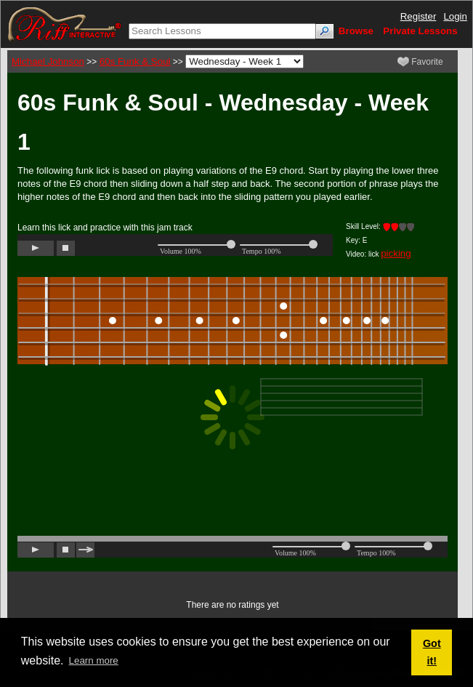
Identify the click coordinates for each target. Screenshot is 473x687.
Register (418, 16)
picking (396, 253)
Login (455, 16)
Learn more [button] (93, 660)
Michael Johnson (48, 61)
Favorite (420, 62)
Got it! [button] (432, 652)
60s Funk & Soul (135, 61)
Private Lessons (420, 30)
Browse (356, 30)
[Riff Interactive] (65, 23)
